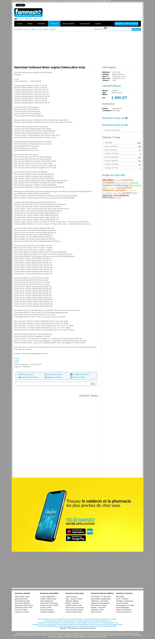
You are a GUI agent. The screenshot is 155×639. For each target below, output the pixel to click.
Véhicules (54, 24)
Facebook (20, 19)
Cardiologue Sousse (87, 624)
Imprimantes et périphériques (101, 599)
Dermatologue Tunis (57, 623)
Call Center (118, 180)
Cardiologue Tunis (43, 623)
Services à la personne (124, 612)
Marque (105, 91)
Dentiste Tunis (97, 623)
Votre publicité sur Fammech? (82, 619)
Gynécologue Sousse (71, 624)
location (115, 193)
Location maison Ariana (48, 599)
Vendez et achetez (62, 635)
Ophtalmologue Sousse (54, 624)
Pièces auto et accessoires (75, 607)
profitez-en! (113, 635)
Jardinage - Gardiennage (124, 601)
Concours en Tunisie (22, 612)
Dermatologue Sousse (115, 624)
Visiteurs (105, 80)
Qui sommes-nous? (45, 619)
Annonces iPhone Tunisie (91, 621)
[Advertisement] (96, 5)
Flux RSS (39, 19)
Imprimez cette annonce (29, 377)
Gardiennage (120, 185)
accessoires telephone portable (117, 189)
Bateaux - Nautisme (72, 603)
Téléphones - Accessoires (100, 601)
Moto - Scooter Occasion (74, 599)
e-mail (16, 79)
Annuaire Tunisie (62, 621)
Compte (98, 24)
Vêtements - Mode (97, 610)
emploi (98, 633)
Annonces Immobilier (49, 593)
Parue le (105, 76)
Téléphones (111, 188)
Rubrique (105, 74)
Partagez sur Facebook (81, 374)
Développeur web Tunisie (23, 607)
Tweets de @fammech (112, 130)
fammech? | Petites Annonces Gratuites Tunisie (28, 12)
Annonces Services (124, 593)
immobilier (108, 197)
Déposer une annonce (126, 23)
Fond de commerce (47, 610)
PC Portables (131, 190)
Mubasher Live (106, 621)
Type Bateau (105, 93)
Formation (107, 193)
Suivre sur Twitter (79, 377)
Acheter (115, 633)
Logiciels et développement (100, 603)
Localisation (106, 110)
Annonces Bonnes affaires (102, 593)
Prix (103, 98)
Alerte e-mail (101, 29)
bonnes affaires (80, 637)
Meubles (108, 180)
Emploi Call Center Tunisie (24, 605)
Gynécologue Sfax (82, 626)
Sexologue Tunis (85, 623)
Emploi (29, 24)
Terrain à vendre (45, 607)
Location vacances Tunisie (49, 605)
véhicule (43, 635)
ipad (104, 188)
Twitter (30, 19)
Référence (106, 72)
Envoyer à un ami (27, 374)
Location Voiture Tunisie (74, 605)
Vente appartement (46, 601)
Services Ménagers (122, 607)
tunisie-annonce (123, 183)
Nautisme (107, 185)
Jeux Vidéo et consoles (99, 605)
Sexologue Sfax (68, 626)
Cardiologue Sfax (95, 626)
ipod (120, 193)
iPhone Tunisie (96, 612)
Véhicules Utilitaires (72, 601)
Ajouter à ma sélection (54, 374)
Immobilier (41, 24)
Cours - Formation (122, 599)
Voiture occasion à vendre (74, 610)
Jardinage (117, 198)
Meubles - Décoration (98, 607)
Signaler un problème (54, 377)
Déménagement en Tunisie (125, 605)
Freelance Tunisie (75, 621)
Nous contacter (111, 619)
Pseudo (105, 108)
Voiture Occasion (71, 597)
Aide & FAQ (57, 619)
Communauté (85, 24)
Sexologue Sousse (38, 624)
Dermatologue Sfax (55, 626)
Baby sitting (135, 185)
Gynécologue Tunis (72, 623)
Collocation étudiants (47, 612)
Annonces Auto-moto (75, 593)
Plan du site (66, 619)
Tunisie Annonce (49, 621)
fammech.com (77, 628)
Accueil (19, 24)
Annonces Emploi (22, 593)
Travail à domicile (122, 603)
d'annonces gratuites (55, 637)
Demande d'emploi (21, 599)
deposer (134, 183)
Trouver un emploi (21, 610)
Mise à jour (106, 78)
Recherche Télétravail (22, 603)
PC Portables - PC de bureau (101, 597)
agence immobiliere (115, 195)
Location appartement (47, 597)
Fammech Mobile (99, 619)
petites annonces (48, 633)
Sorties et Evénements (124, 610)
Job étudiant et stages (22, 601)
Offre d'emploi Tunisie (22, 597)
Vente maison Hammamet (49, 603)
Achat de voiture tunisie (74, 612)
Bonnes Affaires (69, 24)
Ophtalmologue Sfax (110, 626)
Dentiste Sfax (43, 626)
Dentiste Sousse (100, 624)
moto (134, 193)
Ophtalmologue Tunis (111, 623)
